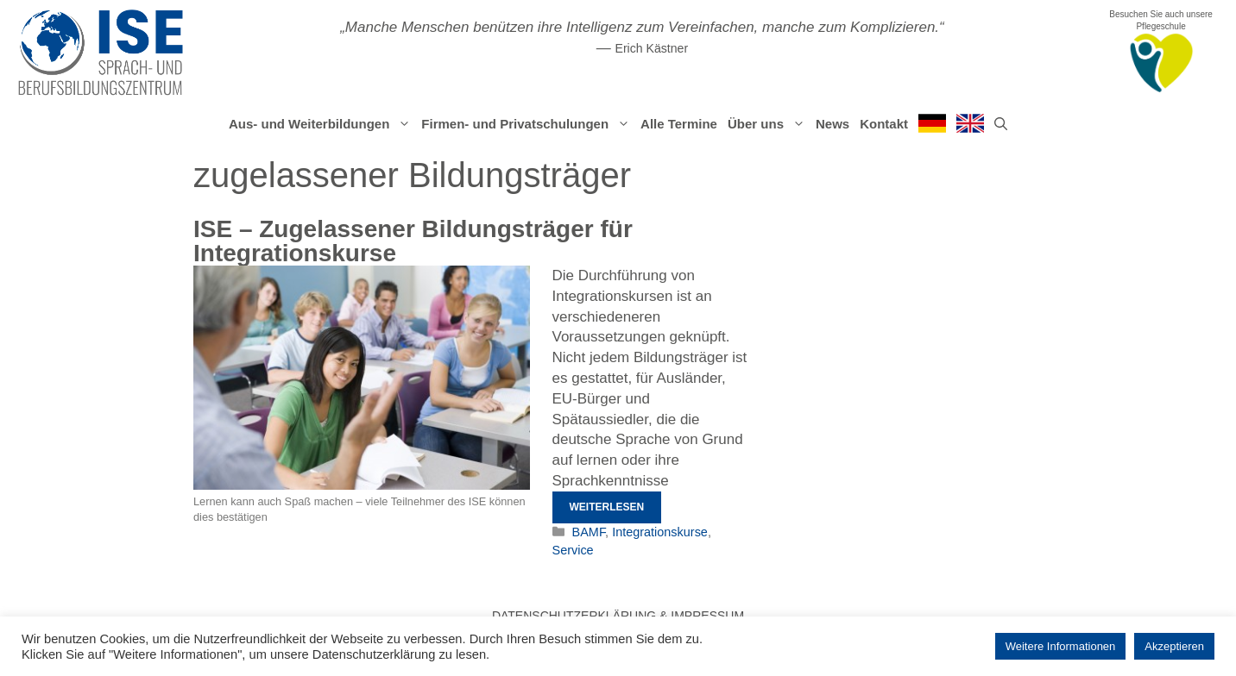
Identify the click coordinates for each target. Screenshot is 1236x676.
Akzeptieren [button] (1174, 646)
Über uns (769, 124)
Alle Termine (678, 123)
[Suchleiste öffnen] (1000, 124)
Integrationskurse (660, 532)
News (832, 123)
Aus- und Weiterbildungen (322, 124)
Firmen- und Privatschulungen (528, 124)
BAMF (589, 532)
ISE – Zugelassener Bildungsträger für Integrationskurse (413, 241)
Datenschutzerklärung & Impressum (618, 616)
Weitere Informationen (1061, 646)
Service (573, 550)
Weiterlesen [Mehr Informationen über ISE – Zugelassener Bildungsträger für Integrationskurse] (607, 507)
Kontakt (884, 123)
